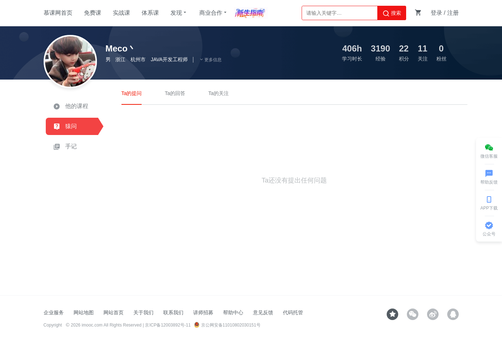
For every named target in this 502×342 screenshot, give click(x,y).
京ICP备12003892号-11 (168, 325)
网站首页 (113, 312)
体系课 (150, 13)
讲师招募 (203, 312)
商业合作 (213, 12)
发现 (179, 12)
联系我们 (173, 312)
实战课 (121, 13)
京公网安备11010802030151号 (227, 325)
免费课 (92, 13)
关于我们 (143, 312)
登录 (436, 13)
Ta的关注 (218, 93)
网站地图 (84, 312)
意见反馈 (263, 312)
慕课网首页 (58, 13)
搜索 (391, 13)
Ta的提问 (131, 93)
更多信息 (210, 59)
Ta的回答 (175, 93)
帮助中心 (233, 312)
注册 (453, 13)
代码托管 (293, 312)
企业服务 (54, 312)
